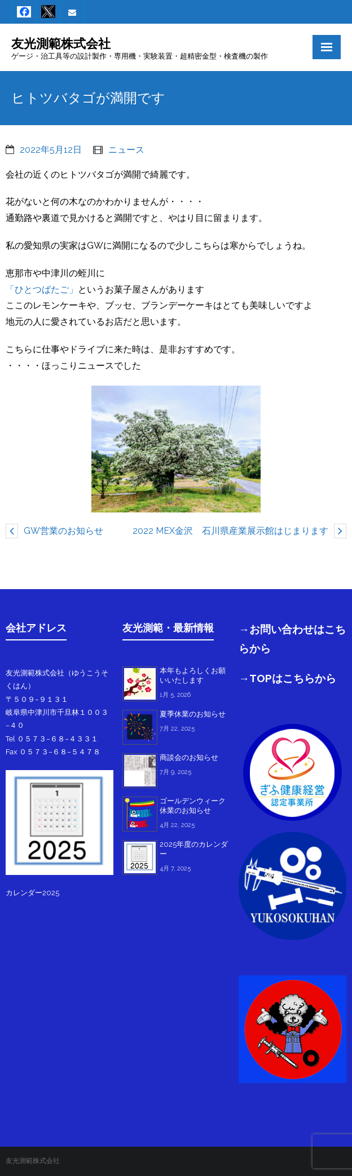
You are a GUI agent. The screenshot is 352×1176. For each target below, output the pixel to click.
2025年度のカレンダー (194, 849)
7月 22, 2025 (177, 728)
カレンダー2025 (32, 892)
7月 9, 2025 (175, 772)
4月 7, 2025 (175, 868)
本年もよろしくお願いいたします (193, 675)
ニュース (126, 149)
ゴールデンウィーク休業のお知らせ (193, 806)
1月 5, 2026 (175, 694)
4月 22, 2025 (177, 825)
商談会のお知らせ (189, 757)
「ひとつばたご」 (42, 289)
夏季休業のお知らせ (193, 714)
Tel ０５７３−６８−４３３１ (52, 739)
